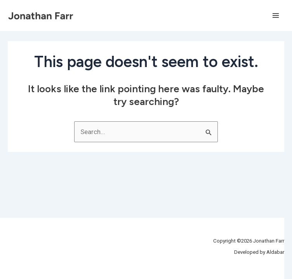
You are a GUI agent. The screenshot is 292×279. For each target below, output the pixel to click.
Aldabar (275, 252)
